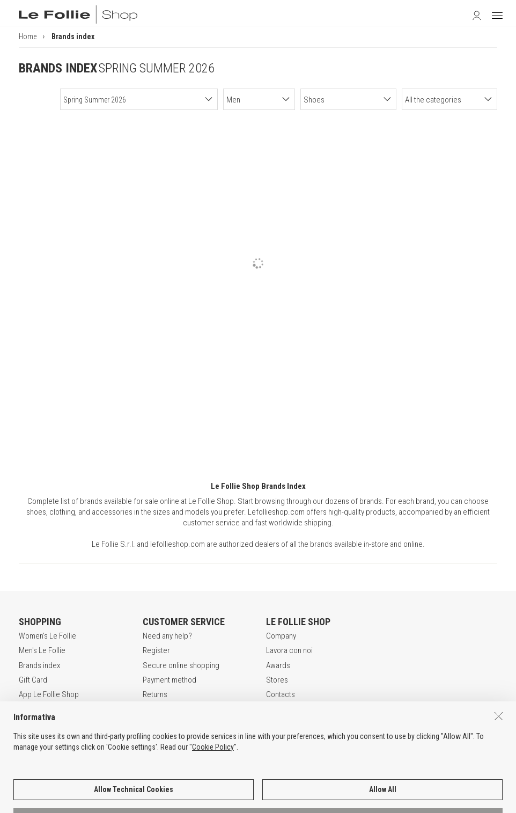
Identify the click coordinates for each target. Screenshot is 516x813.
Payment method (169, 680)
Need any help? (167, 636)
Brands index (39, 665)
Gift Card (33, 680)
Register (156, 650)
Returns (155, 694)
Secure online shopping (181, 665)
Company (281, 636)
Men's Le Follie (42, 650)
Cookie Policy (213, 773)
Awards (278, 665)
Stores (277, 680)
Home (27, 36)
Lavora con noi (289, 650)
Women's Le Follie (47, 636)
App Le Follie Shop (49, 694)
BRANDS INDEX (58, 68)
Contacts (280, 694)
